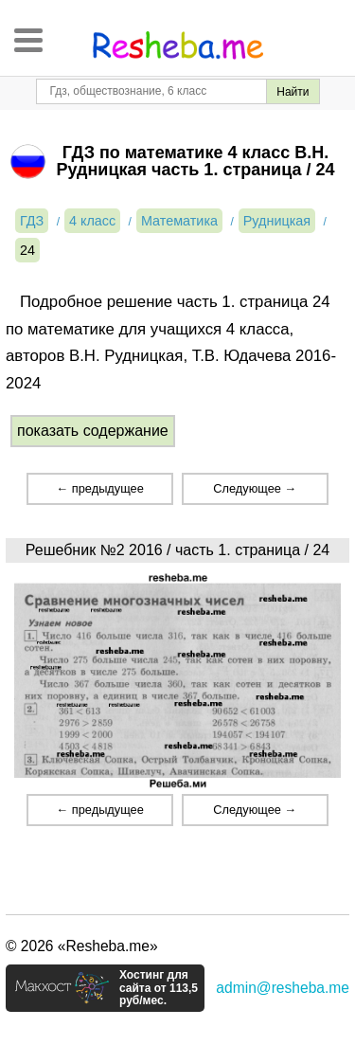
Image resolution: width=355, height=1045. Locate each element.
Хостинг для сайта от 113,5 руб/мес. (158, 988)
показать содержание (93, 431)
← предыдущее (99, 488)
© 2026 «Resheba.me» (82, 946)
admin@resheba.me (282, 988)
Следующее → (254, 488)
